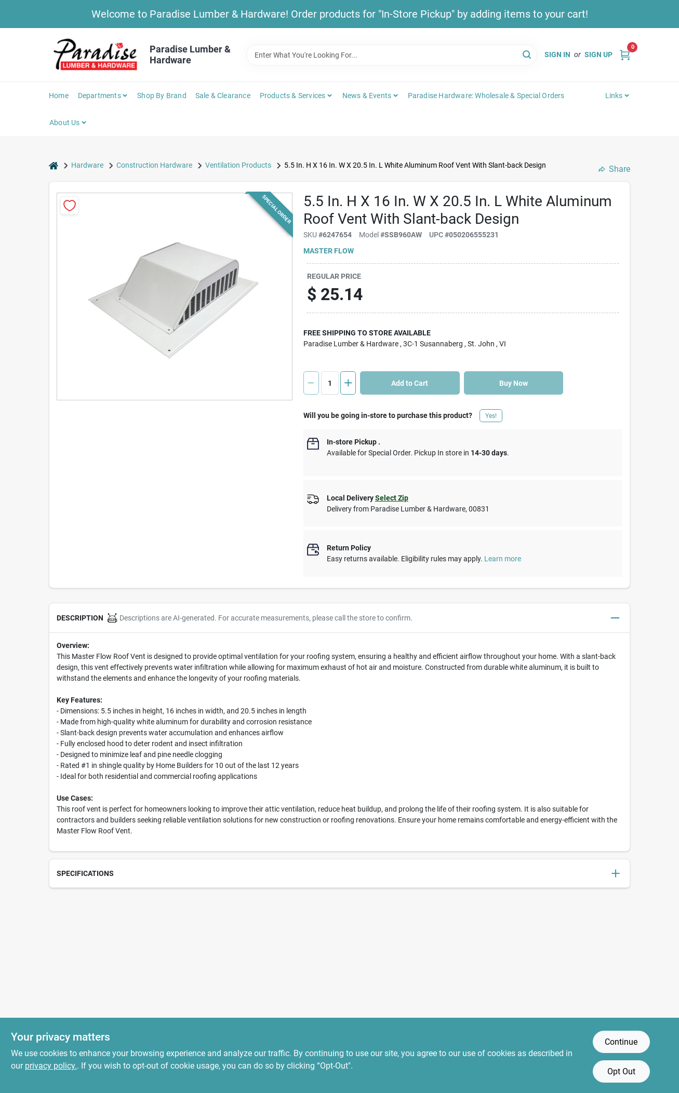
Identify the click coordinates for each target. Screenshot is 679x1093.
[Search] (527, 54)
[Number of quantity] (330, 383)
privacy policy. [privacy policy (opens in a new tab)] (51, 1066)
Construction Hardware (154, 165)
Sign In (557, 54)
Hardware (87, 165)
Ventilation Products (238, 165)
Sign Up (598, 54)
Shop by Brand (162, 95)
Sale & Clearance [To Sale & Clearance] (222, 95)
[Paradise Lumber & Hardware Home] (95, 54)
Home (59, 95)
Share (614, 169)
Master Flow (328, 251)
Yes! (491, 416)
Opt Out (621, 1071)
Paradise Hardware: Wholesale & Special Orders (486, 95)
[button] (339, 618)
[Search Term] (391, 55)
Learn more (502, 559)
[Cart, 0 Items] (625, 54)
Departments (99, 95)
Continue (621, 1042)
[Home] (53, 165)
